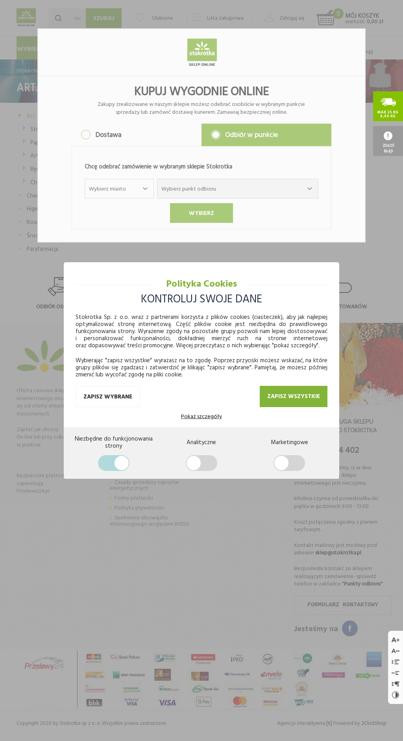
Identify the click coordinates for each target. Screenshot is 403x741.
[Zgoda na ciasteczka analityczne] (201, 463)
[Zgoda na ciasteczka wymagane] (113, 463)
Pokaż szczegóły (201, 416)
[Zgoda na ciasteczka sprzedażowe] (289, 463)
